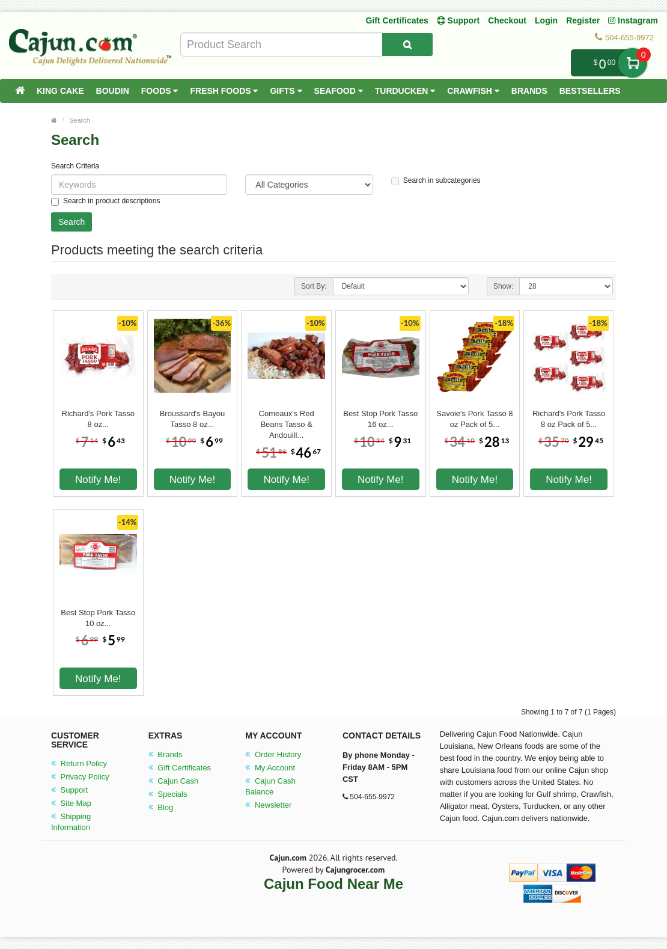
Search (79, 120)
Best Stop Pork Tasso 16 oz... (380, 419)
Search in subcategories (436, 180)
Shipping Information (71, 822)
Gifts (286, 91)
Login (546, 20)
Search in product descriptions (105, 201)
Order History (273, 754)
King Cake (60, 91)
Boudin (112, 91)
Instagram (633, 20)
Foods (159, 91)
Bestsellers (590, 91)
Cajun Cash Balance (270, 786)
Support (69, 789)
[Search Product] (407, 44)
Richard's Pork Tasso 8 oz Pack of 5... (568, 419)
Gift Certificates (396, 20)
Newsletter (268, 804)
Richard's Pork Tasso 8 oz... (98, 419)
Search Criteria (75, 166)
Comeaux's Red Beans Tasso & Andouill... (286, 419)
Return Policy (79, 763)
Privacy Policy (80, 776)
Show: (503, 286)
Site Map (71, 803)
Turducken (405, 91)
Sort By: (314, 286)
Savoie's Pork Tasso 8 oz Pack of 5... (474, 419)
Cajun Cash (173, 780)
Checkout (507, 20)
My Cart (632, 63)
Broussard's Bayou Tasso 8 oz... (192, 419)
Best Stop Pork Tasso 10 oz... (98, 618)
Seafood (338, 91)
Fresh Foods (224, 91)
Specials (167, 794)
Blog (161, 807)
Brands (529, 91)
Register (583, 20)
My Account (270, 767)
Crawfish (473, 91)
